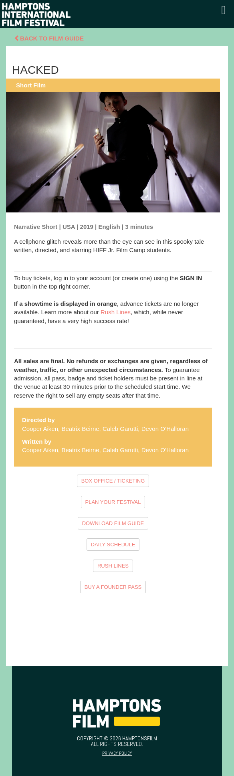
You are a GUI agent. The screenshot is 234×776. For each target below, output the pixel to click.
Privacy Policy (117, 753)
